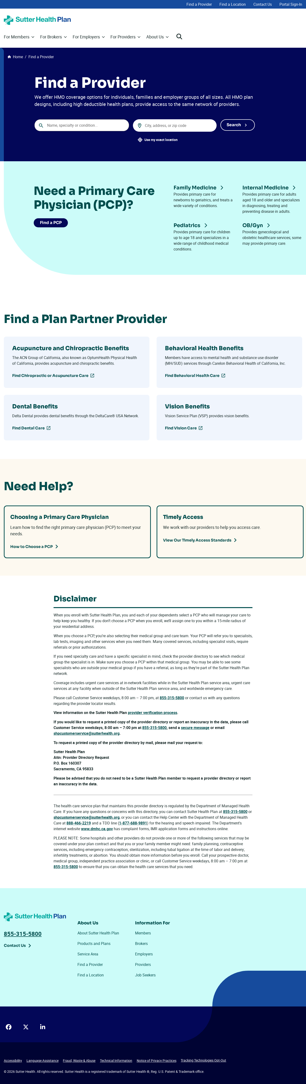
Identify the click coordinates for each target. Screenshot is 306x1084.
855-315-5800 (172, 697)
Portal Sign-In (290, 4)
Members (143, 933)
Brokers (141, 943)
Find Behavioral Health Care (192, 375)
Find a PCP (51, 223)
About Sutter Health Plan (98, 933)
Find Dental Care (28, 428)
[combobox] (82, 125)
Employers (144, 954)
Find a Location (232, 4)
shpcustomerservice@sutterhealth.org (87, 817)
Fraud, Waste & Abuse (79, 1060)
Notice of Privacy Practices (156, 1060)
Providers (143, 964)
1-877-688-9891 (133, 823)
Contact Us (262, 4)
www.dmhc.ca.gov (97, 828)
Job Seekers (145, 975)
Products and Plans (93, 943)
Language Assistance (43, 1060)
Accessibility (13, 1060)
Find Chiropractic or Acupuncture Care (50, 375)
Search (233, 124)
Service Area (87, 954)
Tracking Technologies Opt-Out (203, 1060)
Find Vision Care (181, 428)
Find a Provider (199, 4)
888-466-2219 (78, 823)
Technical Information (116, 1060)
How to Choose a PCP (31, 546)
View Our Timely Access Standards (197, 539)
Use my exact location (161, 139)
